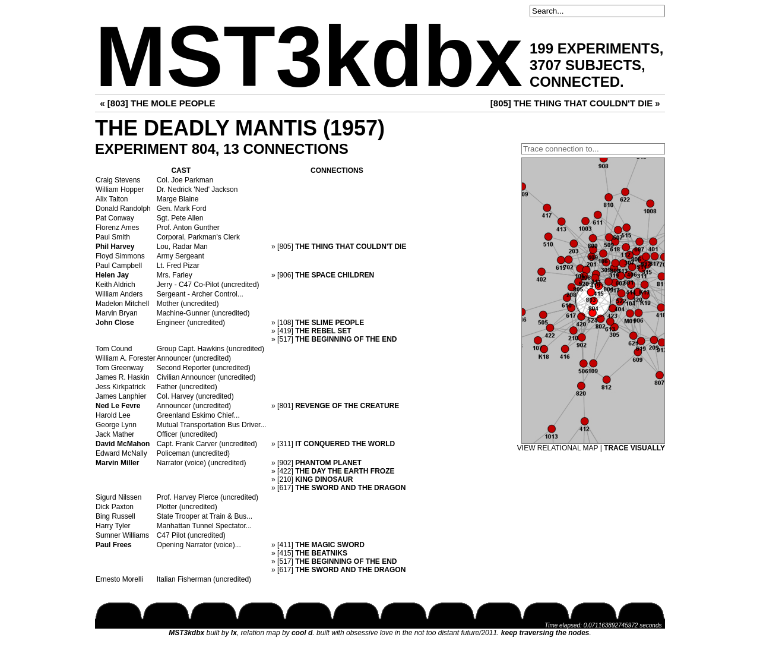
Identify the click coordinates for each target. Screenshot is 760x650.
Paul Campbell (119, 265)
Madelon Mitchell (122, 303)
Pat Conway (115, 218)
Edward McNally (121, 453)
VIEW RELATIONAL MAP (557, 448)
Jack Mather (115, 434)
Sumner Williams (122, 535)
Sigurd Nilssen (118, 497)
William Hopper (120, 189)
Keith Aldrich (115, 284)
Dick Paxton (115, 507)
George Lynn (116, 425)
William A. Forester (126, 358)
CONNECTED (575, 82)
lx (234, 633)
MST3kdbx (308, 57)
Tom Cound (114, 349)
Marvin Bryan (117, 313)
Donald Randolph (123, 208)
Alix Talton (112, 199)
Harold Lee (113, 415)
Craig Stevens (118, 180)
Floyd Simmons (120, 256)
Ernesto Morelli (119, 579)
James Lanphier (121, 396)
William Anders (119, 294)
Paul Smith (113, 237)
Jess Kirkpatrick (120, 387)
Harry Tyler (113, 526)
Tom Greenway (120, 368)
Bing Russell (115, 516)
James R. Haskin (123, 377)
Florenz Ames (117, 227)
